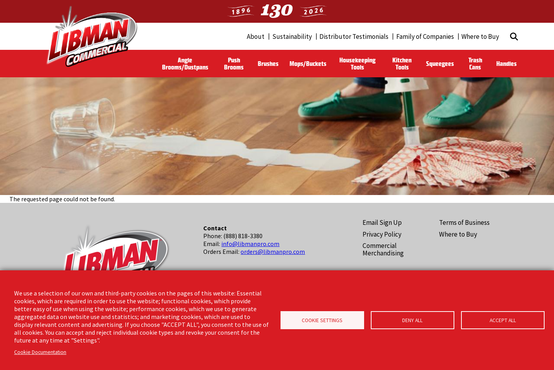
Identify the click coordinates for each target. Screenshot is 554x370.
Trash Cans (475, 64)
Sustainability (292, 36)
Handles (506, 63)
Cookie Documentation (40, 352)
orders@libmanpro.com (273, 251)
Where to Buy (480, 36)
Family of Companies (425, 36)
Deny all (412, 320)
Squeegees (440, 63)
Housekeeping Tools (357, 64)
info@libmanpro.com (250, 244)
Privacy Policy (382, 234)
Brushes (268, 63)
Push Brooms (234, 64)
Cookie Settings (322, 320)
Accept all (503, 320)
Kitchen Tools (402, 64)
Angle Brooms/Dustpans (185, 64)
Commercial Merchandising (383, 249)
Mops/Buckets (308, 63)
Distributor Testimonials (353, 36)
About (255, 36)
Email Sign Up (382, 222)
